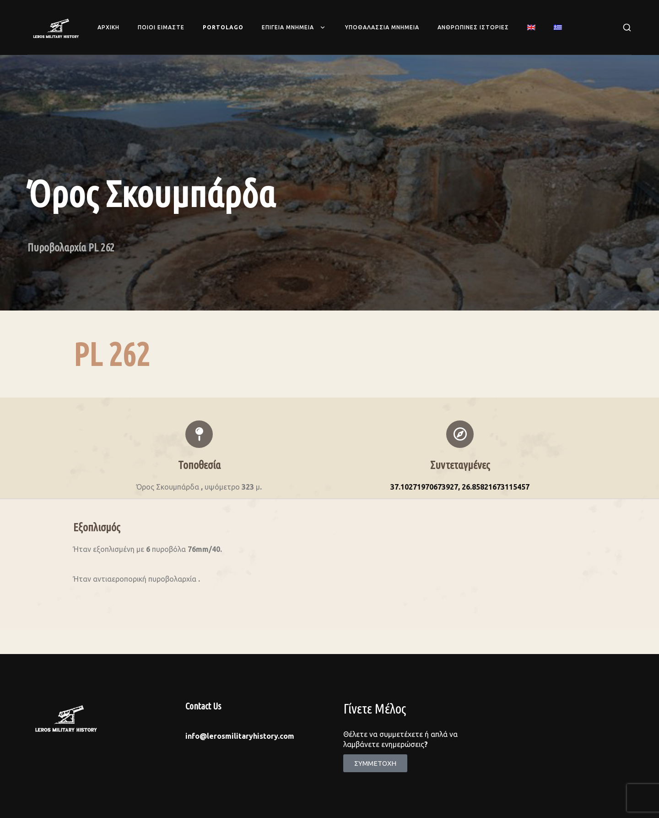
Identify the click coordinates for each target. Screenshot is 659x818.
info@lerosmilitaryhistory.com (239, 736)
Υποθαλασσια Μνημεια (382, 27)
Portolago (223, 27)
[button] (375, 763)
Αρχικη (108, 27)
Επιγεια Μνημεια (294, 27)
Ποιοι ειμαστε (161, 27)
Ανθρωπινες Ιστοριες (473, 27)
